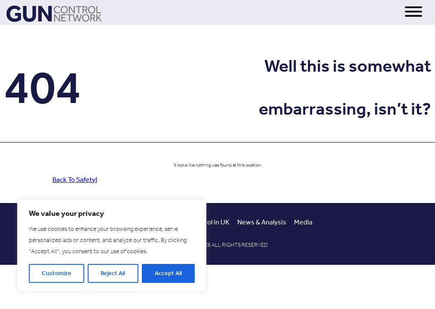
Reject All (113, 273)
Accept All (168, 273)
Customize (56, 273)
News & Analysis (261, 222)
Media (303, 222)
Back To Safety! (74, 180)
